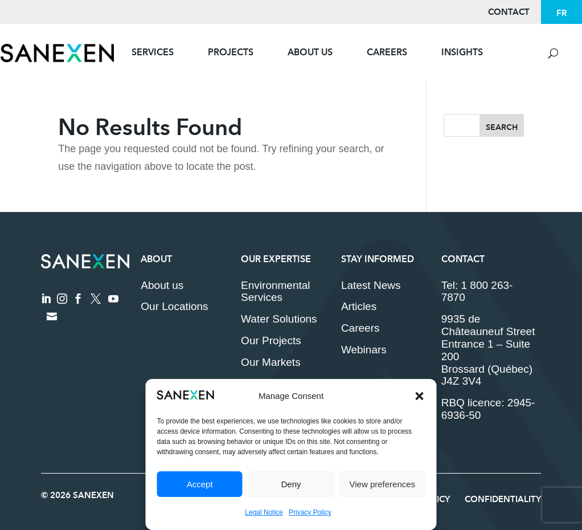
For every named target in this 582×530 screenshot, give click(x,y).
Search (502, 127)
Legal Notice (264, 512)
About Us (310, 52)
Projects (230, 52)
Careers (387, 52)
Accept (200, 484)
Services (153, 52)
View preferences (383, 484)
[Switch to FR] (561, 13)
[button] (419, 396)
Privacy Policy (310, 512)
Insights (462, 52)
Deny (291, 484)
